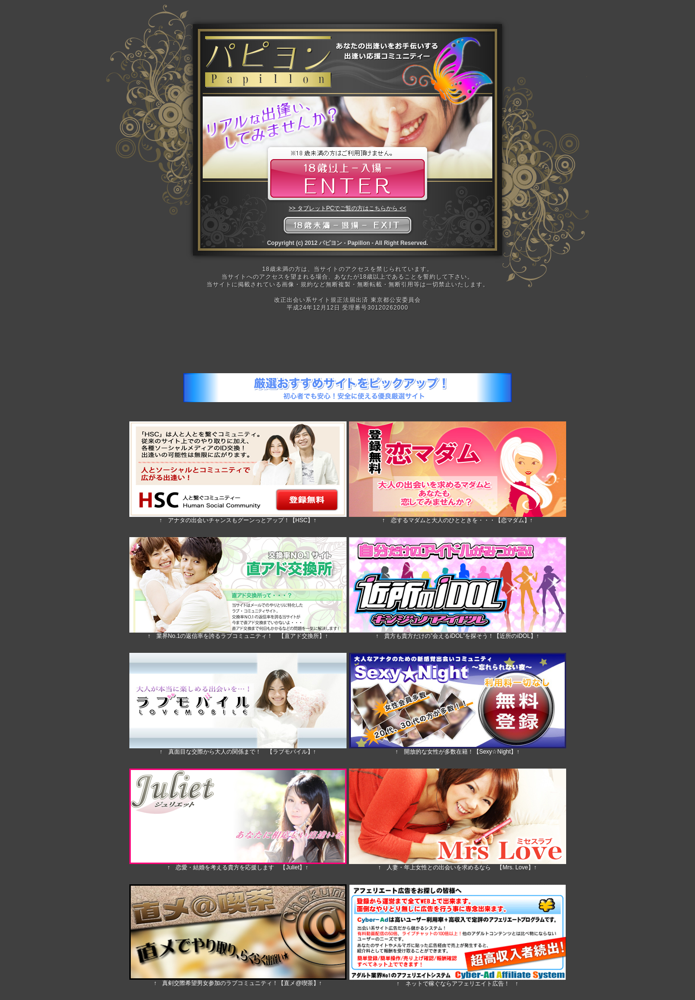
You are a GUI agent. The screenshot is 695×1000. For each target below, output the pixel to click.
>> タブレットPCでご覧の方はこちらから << (347, 208)
